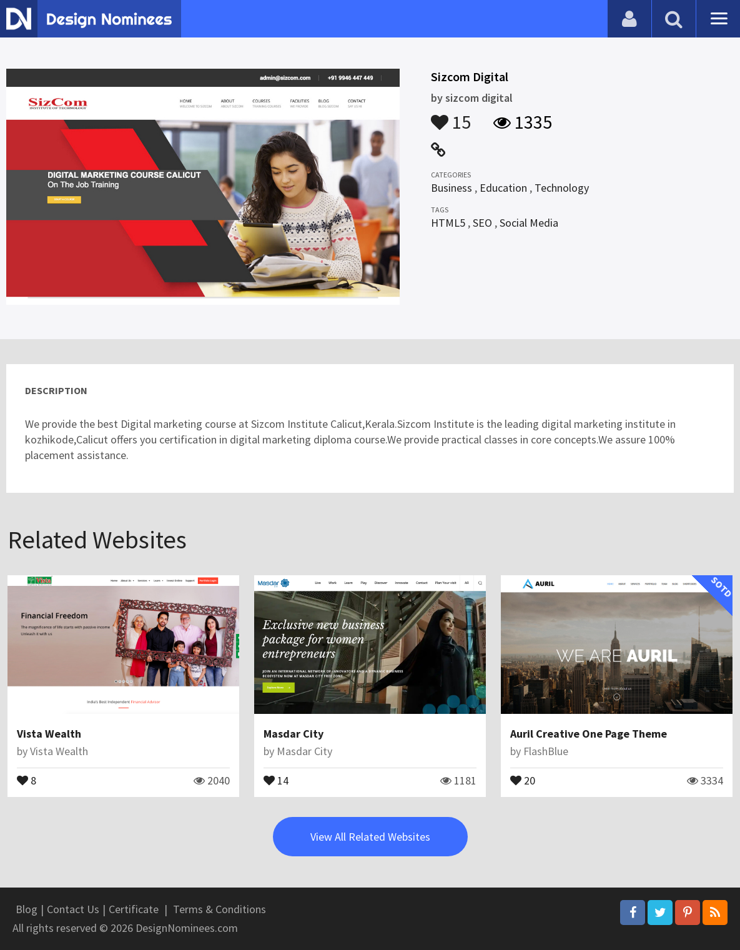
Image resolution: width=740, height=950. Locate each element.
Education (503, 188)
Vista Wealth (49, 733)
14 (276, 779)
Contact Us (73, 909)
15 (451, 116)
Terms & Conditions (219, 909)
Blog (26, 909)
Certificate (134, 909)
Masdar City (293, 733)
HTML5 (448, 222)
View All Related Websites (370, 836)
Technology (562, 188)
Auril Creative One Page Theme (588, 733)
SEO (482, 222)
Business (451, 188)
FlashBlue (545, 751)
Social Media (529, 222)
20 (522, 779)
